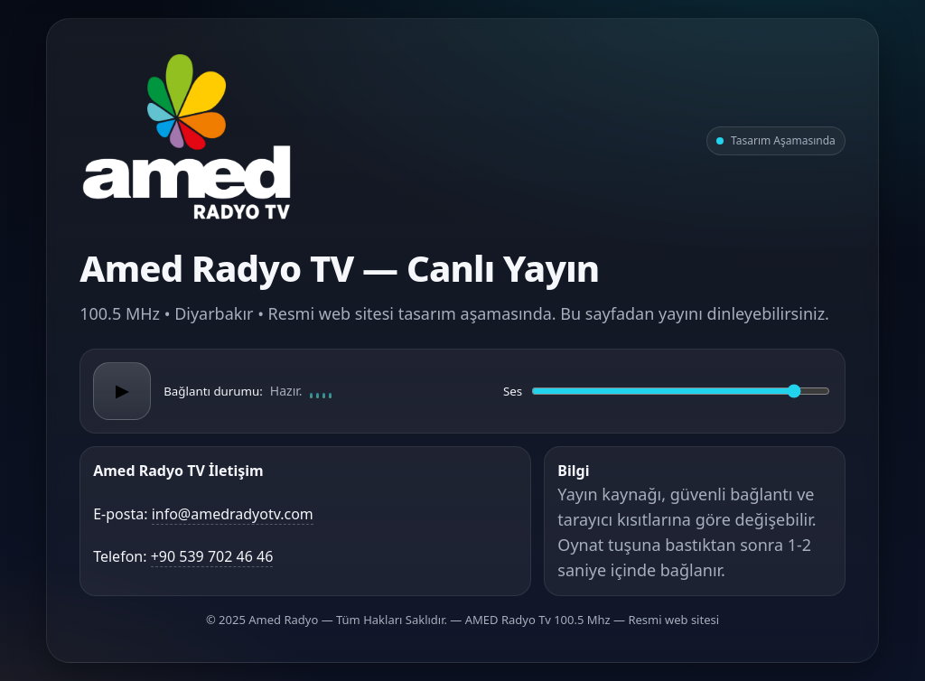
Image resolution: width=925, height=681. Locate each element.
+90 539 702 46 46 (212, 556)
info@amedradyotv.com (232, 514)
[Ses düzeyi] (680, 391)
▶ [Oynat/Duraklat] (122, 391)
